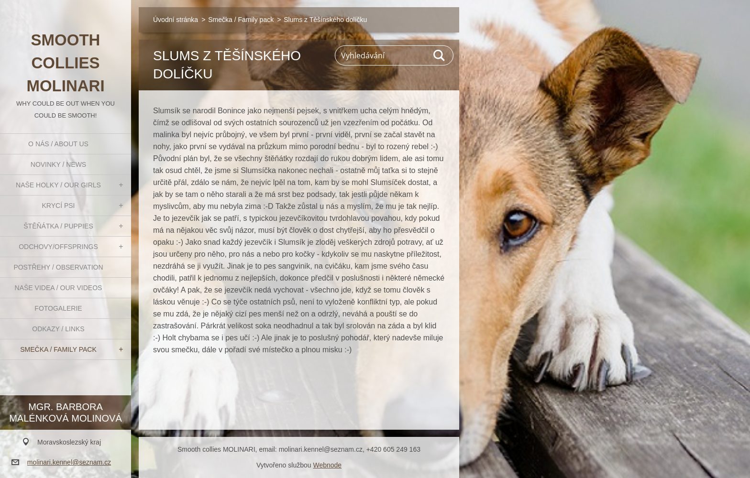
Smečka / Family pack (58, 349)
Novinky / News (58, 164)
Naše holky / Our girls (58, 185)
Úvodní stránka (175, 19)
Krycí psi (58, 205)
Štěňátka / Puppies (58, 226)
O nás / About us (58, 144)
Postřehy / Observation (58, 267)
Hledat (439, 55)
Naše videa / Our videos (58, 288)
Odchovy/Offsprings (58, 246)
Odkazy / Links (58, 329)
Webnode (327, 465)
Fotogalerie (58, 308)
